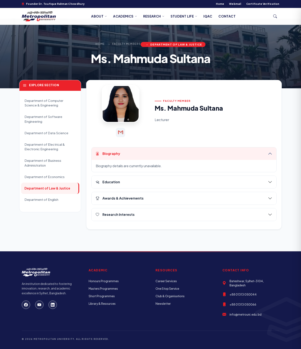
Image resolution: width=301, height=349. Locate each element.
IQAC (207, 16)
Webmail (235, 3)
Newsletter (163, 303)
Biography (108, 153)
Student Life (184, 16)
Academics (125, 16)
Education (108, 182)
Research (153, 16)
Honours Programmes (104, 281)
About (99, 16)
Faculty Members (126, 44)
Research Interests (115, 214)
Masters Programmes (103, 288)
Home (220, 3)
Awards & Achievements (120, 198)
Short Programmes (102, 296)
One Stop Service (167, 288)
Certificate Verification (262, 3)
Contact (227, 16)
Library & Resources (102, 303)
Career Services (166, 281)
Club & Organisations (170, 296)
